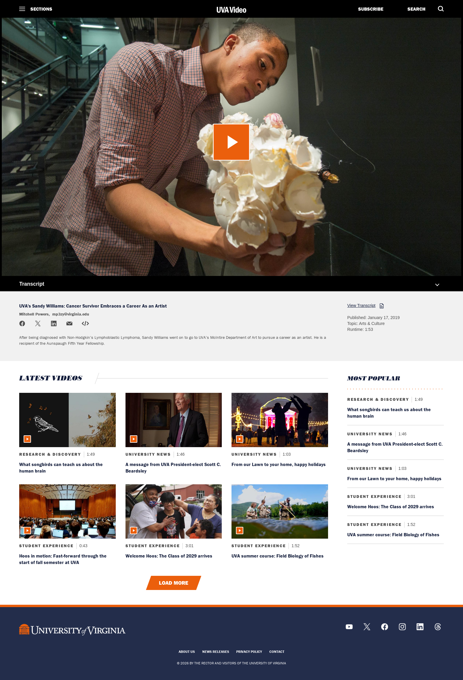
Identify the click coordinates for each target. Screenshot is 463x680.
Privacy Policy (249, 651)
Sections (41, 9)
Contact (276, 651)
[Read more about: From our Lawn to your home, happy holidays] (279, 420)
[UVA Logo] (72, 629)
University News (148, 454)
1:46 (180, 454)
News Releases (215, 651)
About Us (187, 651)
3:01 (188, 545)
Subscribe (370, 9)
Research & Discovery (50, 454)
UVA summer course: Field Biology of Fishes (277, 556)
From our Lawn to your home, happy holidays (278, 464)
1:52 (294, 545)
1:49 (90, 454)
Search (416, 9)
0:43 (82, 545)
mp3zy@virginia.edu (70, 314)
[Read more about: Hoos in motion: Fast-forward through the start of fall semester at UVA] (67, 511)
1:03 (286, 454)
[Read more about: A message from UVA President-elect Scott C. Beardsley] (173, 420)
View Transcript (361, 305)
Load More (173, 583)
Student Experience (46, 545)
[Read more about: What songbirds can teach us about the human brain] (67, 420)
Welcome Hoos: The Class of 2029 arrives (168, 556)
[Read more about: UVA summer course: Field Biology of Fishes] (279, 511)
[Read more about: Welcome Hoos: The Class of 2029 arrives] (173, 511)
